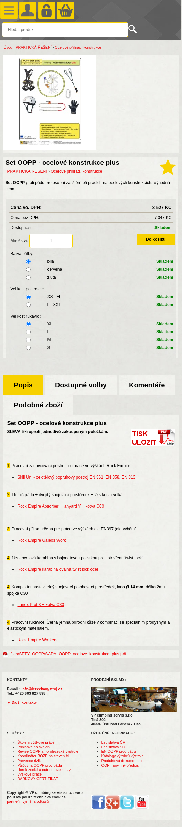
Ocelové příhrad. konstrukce (78, 47)
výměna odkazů (36, 801)
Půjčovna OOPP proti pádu (39, 765)
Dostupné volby (81, 385)
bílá (92, 261)
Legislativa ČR (113, 742)
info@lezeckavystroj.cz (41, 689)
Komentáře (147, 385)
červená (92, 269)
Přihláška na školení (34, 747)
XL (92, 323)
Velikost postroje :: (27, 289)
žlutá (92, 277)
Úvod (7, 47)
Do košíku (155, 239)
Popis (23, 385)
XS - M (92, 296)
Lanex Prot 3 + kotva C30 (40, 604)
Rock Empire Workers (37, 639)
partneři (13, 801)
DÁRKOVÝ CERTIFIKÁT (37, 779)
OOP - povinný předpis (120, 765)
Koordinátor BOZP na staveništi (43, 756)
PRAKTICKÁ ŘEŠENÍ (33, 47)
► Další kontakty (22, 702)
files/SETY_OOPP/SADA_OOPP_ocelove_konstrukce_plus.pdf (68, 654)
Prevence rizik (29, 761)
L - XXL (92, 304)
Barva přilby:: (23, 254)
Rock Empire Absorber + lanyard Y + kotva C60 (60, 506)
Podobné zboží (38, 405)
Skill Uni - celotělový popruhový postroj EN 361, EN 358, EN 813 (76, 477)
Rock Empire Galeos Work (41, 540)
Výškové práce (29, 774)
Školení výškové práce (35, 742)
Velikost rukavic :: (27, 316)
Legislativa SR (113, 747)
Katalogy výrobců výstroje (122, 756)
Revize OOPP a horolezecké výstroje (47, 751)
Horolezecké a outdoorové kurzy (44, 770)
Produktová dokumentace (122, 761)
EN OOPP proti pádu (118, 751)
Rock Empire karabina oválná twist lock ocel (57, 569)
